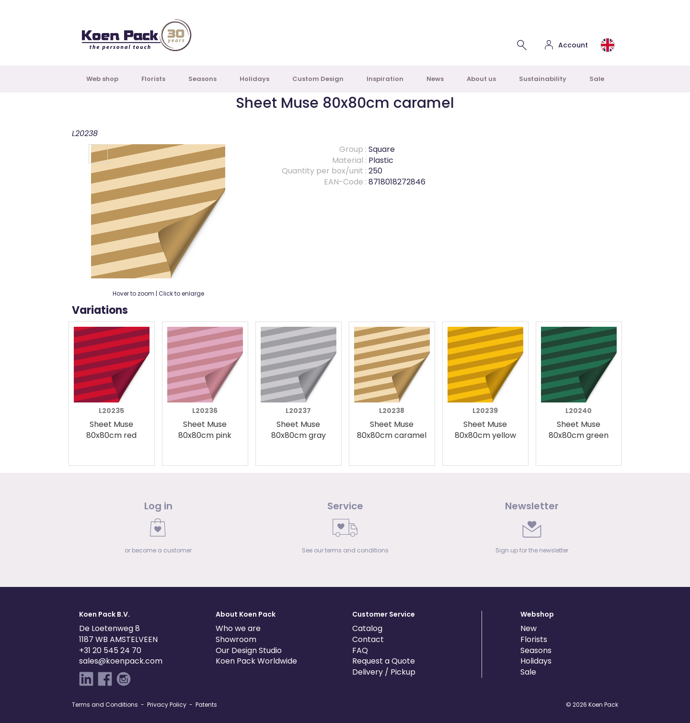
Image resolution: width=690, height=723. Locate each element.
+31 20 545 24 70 (110, 650)
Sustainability (542, 78)
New (528, 628)
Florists (153, 78)
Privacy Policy (166, 704)
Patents (206, 704)
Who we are (238, 628)
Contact (368, 639)
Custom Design (318, 78)
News (435, 78)
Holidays (254, 78)
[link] (158, 530)
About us (481, 78)
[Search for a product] (522, 45)
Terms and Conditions (105, 704)
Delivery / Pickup (383, 671)
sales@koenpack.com (120, 660)
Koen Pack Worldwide (256, 660)
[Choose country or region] (607, 45)
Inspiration (385, 78)
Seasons (202, 78)
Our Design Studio (249, 650)
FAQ (360, 650)
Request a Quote (383, 660)
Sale (596, 78)
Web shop (102, 78)
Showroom (236, 639)
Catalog (367, 628)
